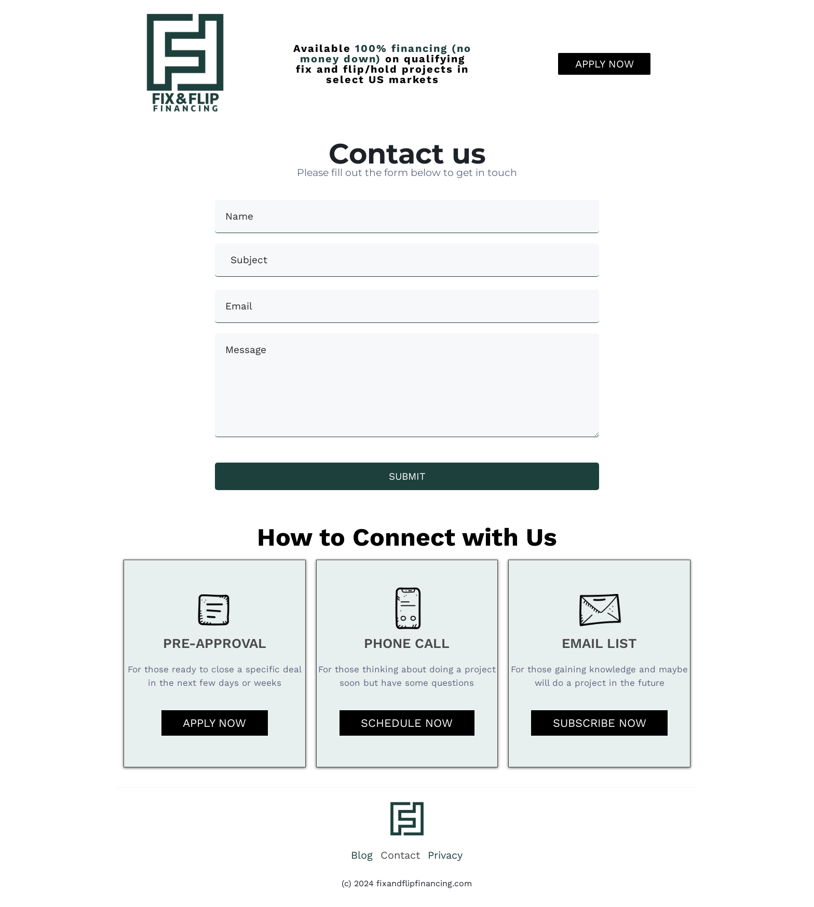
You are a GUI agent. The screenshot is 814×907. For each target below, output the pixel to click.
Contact (400, 855)
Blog (362, 855)
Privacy (445, 855)
